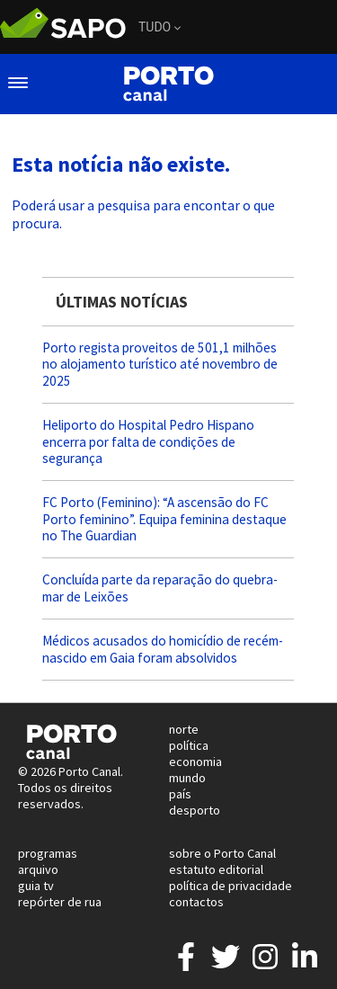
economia (195, 761)
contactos (196, 902)
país (180, 794)
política (188, 745)
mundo (187, 778)
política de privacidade (230, 886)
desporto (194, 810)
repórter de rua (60, 902)
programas (47, 853)
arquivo (38, 869)
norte (184, 729)
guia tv (36, 886)
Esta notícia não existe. (121, 164)
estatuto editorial (216, 869)
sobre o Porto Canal (222, 853)
